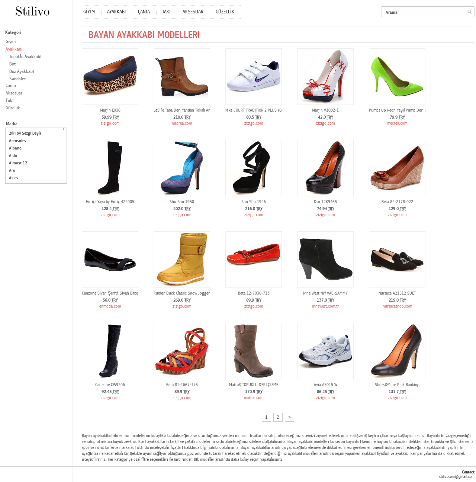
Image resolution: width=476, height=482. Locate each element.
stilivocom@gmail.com (457, 476)
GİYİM (89, 12)
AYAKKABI (116, 12)
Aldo (13, 155)
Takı (10, 100)
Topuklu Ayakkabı (25, 57)
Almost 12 (18, 163)
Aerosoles (17, 141)
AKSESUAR (193, 12)
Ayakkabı (14, 49)
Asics (13, 178)
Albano (15, 148)
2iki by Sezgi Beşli (25, 133)
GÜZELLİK (225, 12)
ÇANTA (144, 12)
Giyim (11, 42)
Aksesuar (14, 93)
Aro (12, 170)
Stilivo (32, 11)
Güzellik (13, 108)
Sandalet (17, 79)
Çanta (11, 86)
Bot (12, 64)
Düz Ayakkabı (21, 71)
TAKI (166, 12)
